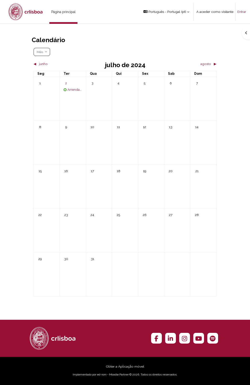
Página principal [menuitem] (63, 12)
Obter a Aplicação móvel (125, 366)
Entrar (241, 12)
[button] (166, 12)
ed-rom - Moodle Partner (113, 374)
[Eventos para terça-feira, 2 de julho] (66, 83)
